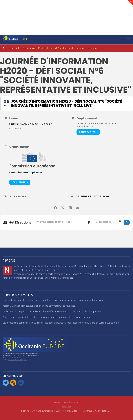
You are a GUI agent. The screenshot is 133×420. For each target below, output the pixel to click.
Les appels (87, 411)
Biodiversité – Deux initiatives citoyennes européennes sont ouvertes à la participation (46, 317)
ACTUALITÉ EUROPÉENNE (42, 411)
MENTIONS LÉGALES (103, 411)
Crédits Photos (66, 407)
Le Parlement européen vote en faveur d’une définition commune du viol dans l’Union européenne (52, 311)
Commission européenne (25, 172)
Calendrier (83, 196)
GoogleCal (101, 196)
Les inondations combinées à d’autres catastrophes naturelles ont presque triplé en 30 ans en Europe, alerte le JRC (61, 322)
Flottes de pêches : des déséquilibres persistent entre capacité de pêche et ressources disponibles (53, 300)
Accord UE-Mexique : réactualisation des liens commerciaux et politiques (39, 305)
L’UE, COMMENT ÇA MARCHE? (67, 411)
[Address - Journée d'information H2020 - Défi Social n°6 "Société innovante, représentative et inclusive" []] (59, 221)
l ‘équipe (25, 411)
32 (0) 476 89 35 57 (13, 358)
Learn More (20, 182)
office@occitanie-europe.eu (17, 360)
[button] (128, 40)
